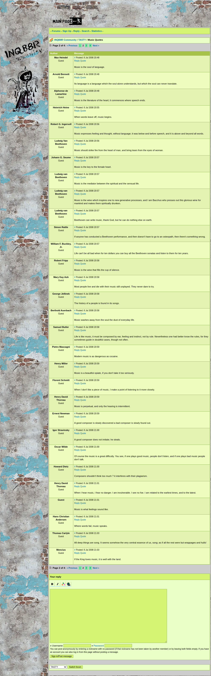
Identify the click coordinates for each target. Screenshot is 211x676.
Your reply (55, 576)
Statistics (96, 31)
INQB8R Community (65, 40)
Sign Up (67, 31)
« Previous (72, 45)
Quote (83, 61)
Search (85, 31)
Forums (56, 31)
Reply (76, 31)
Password (98, 645)
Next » (96, 45)
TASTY (82, 40)
